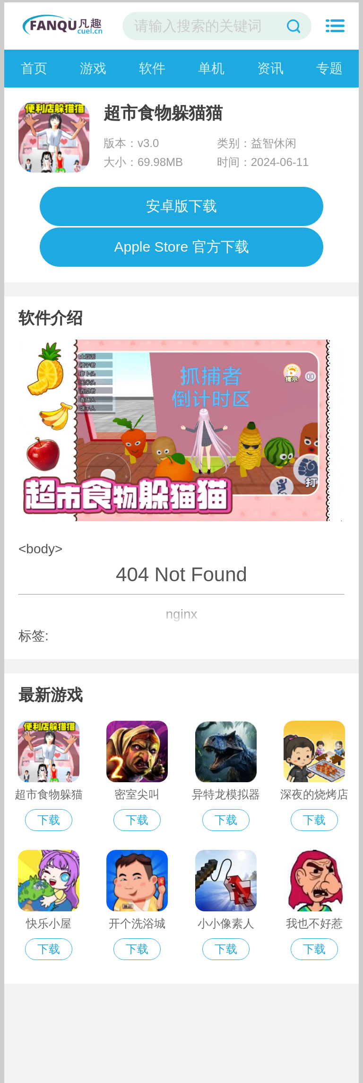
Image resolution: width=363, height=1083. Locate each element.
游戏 (93, 68)
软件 (152, 68)
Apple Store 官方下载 (181, 246)
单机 (211, 68)
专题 (329, 68)
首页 (34, 68)
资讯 (270, 68)
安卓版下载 (181, 206)
